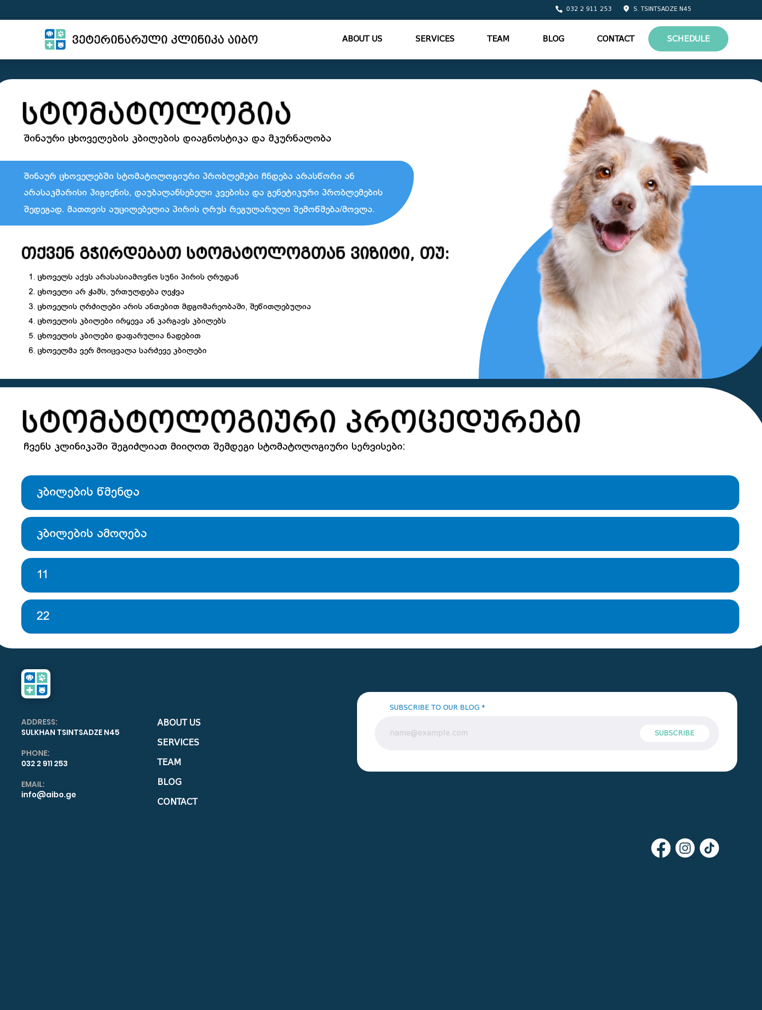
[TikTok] (709, 848)
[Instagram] (685, 848)
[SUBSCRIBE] (675, 733)
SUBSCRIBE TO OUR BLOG (435, 707)
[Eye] (152, 39)
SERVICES (178, 742)
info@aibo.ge (48, 794)
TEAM (169, 762)
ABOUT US (179, 723)
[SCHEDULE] (688, 38)
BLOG (169, 782)
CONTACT (177, 802)
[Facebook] (661, 848)
